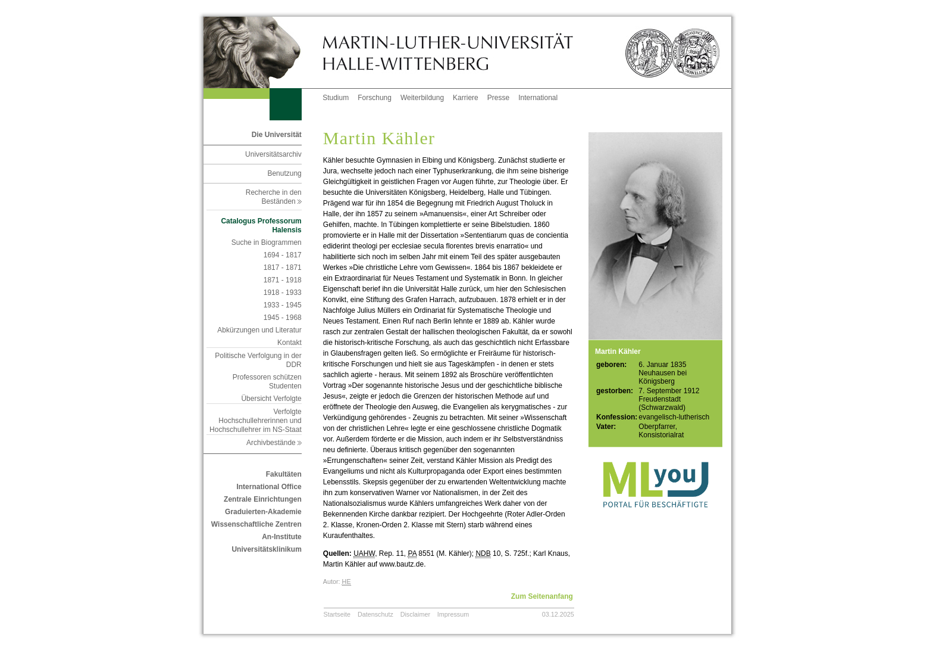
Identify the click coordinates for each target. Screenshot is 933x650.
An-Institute (282, 537)
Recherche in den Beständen (274, 197)
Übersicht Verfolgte (271, 398)
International (538, 98)
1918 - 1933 (283, 292)
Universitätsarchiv (273, 154)
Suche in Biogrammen (266, 242)
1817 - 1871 (283, 267)
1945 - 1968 (283, 317)
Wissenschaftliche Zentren (256, 524)
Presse (498, 98)
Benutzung (284, 173)
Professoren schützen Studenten (267, 381)
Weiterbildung (422, 98)
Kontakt (289, 342)
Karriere (465, 98)
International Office (268, 487)
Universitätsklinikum (266, 549)
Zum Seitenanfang (542, 596)
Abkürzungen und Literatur (259, 330)
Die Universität (277, 134)
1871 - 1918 (283, 280)
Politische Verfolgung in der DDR (258, 360)
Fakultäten (284, 474)
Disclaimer (415, 614)
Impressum (453, 614)
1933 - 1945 (283, 305)
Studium (336, 98)
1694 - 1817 (283, 255)
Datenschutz (375, 614)
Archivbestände (274, 442)
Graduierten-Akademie (263, 512)
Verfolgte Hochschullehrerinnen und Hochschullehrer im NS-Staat (255, 421)
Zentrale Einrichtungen (263, 499)
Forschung (375, 98)
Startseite (337, 614)
